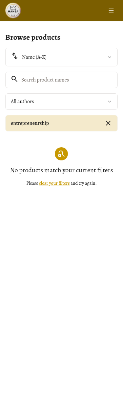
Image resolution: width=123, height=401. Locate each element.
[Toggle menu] (111, 10)
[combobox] (61, 57)
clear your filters (54, 183)
